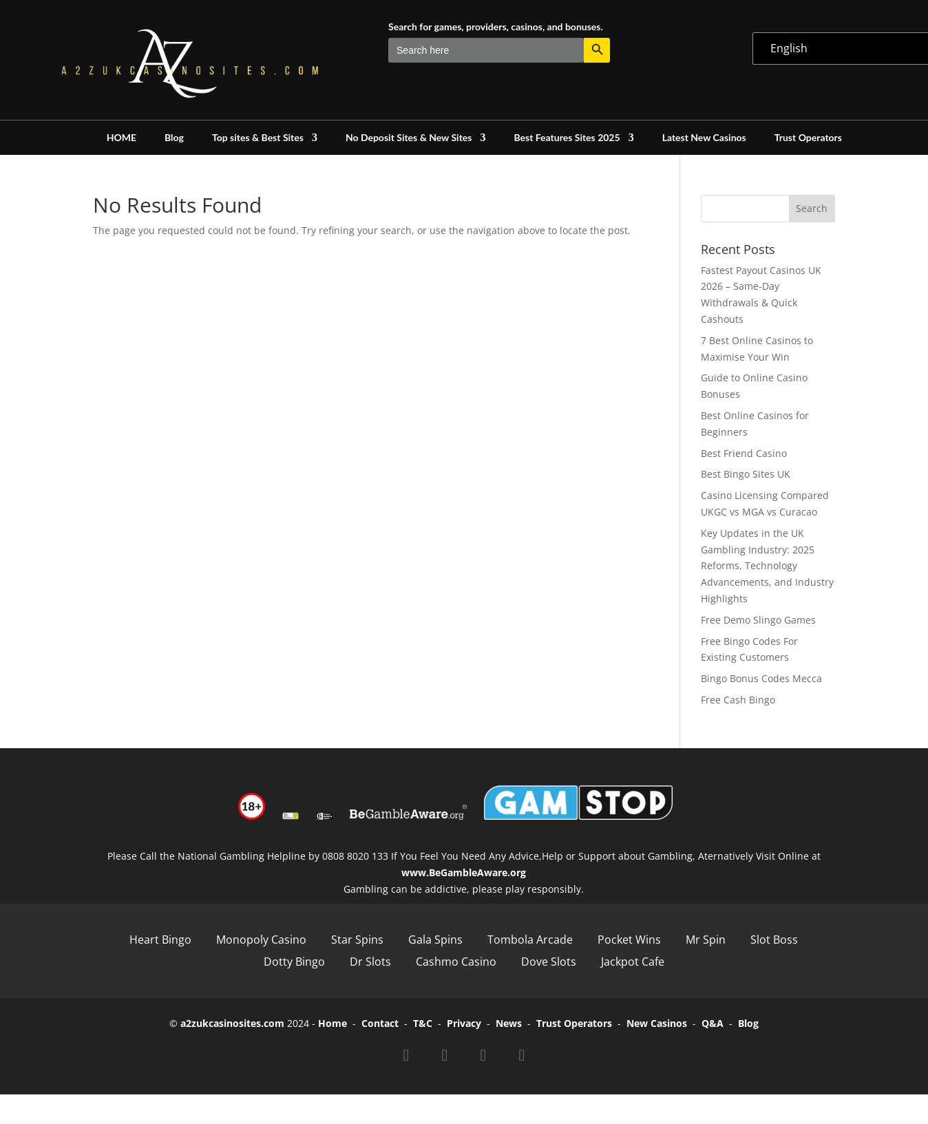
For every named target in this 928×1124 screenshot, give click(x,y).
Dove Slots (548, 961)
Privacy (464, 1023)
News (509, 1023)
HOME (121, 138)
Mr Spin (706, 939)
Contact (380, 1023)
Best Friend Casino (744, 453)
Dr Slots (370, 961)
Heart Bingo (160, 939)
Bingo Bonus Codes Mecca (761, 678)
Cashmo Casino (456, 961)
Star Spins (357, 939)
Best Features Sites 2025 (567, 138)
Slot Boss (774, 939)
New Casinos (656, 1023)
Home (332, 1023)
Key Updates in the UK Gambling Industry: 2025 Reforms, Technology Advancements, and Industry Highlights (767, 566)
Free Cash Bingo (738, 699)
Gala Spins (435, 939)
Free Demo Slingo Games (758, 619)
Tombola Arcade (530, 939)
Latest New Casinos (704, 138)
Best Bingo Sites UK (745, 473)
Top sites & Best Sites (258, 138)
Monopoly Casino (261, 939)
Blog (174, 138)
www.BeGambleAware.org (463, 872)
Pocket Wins (629, 939)
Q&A (713, 1023)
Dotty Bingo (294, 961)
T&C (422, 1023)
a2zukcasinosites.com (232, 1023)
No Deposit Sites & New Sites (409, 138)
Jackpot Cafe (632, 961)
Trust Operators (808, 138)
